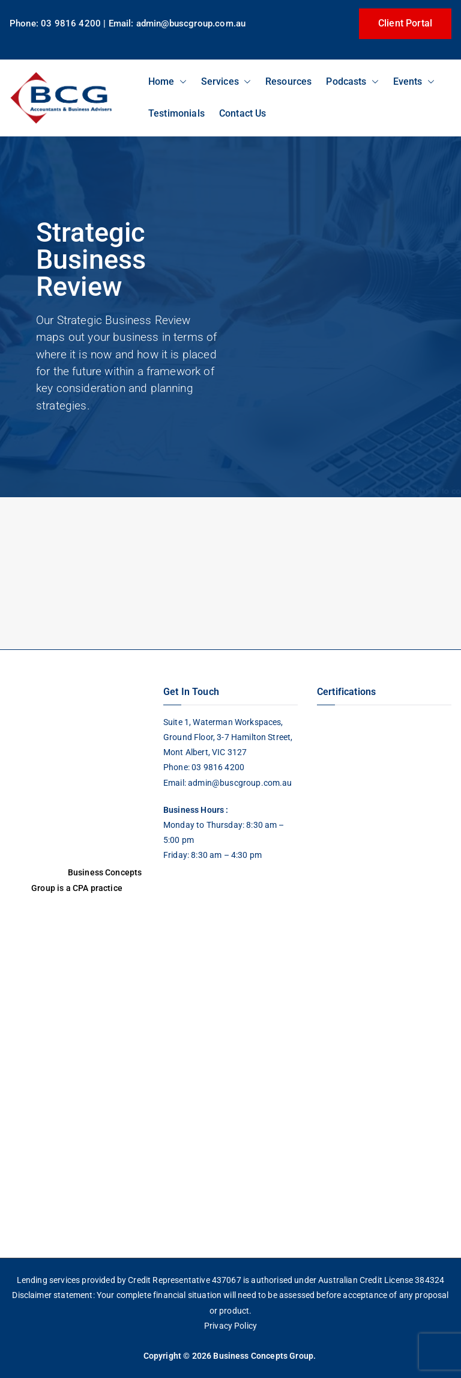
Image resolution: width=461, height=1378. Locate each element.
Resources (288, 81)
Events (414, 81)
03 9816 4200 (217, 767)
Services (226, 81)
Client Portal (405, 23)
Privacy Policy (230, 1326)
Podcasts (352, 81)
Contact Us (243, 113)
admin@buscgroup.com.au (240, 783)
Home (167, 81)
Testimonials (176, 113)
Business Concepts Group (263, 1356)
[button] (181, 81)
